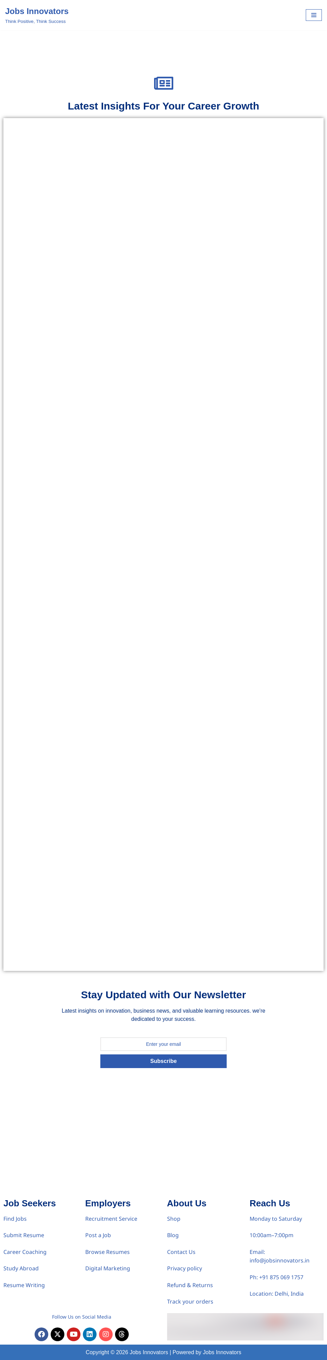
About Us (187, 1203)
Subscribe (163, 1061)
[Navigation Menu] (314, 15)
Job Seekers (29, 1203)
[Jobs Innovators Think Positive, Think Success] (36, 15)
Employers (108, 1203)
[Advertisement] (163, 1144)
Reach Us (270, 1203)
